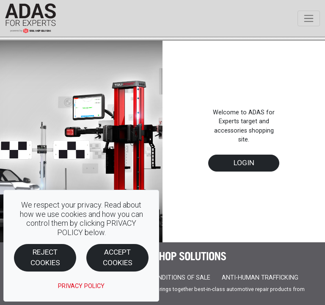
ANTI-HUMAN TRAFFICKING (260, 277)
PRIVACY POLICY (81, 286)
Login (244, 162)
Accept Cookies (117, 257)
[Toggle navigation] (308, 18)
